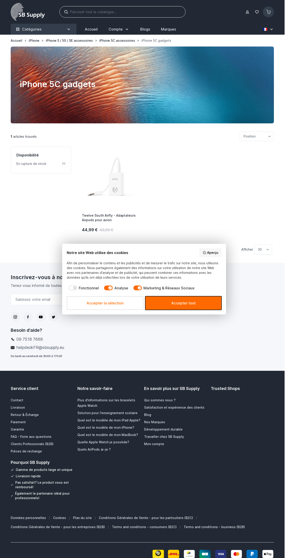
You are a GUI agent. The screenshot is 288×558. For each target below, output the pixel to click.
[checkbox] (83, 288)
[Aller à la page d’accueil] (16, 40)
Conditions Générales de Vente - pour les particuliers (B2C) (146, 518)
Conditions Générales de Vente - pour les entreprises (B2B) (58, 527)
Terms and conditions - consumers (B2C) (144, 527)
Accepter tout (183, 303)
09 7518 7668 (29, 339)
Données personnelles (28, 518)
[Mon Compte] (119, 29)
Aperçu (210, 253)
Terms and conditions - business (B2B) (214, 527)
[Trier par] (257, 136)
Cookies (59, 518)
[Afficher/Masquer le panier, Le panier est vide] (268, 11)
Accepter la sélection (105, 303)
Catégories (43, 29)
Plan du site (82, 518)
